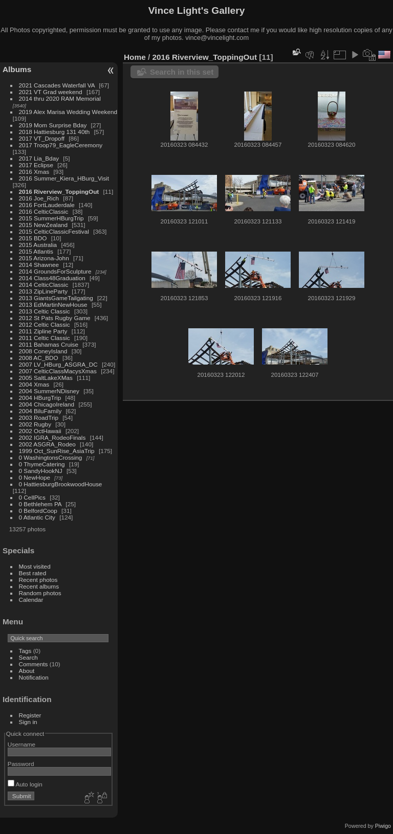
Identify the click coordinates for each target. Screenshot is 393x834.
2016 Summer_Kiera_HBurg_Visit (64, 178)
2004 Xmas (34, 384)
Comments (33, 664)
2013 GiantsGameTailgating (56, 298)
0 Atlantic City (37, 517)
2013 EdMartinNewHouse (53, 304)
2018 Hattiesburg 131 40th (54, 131)
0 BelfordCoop (38, 510)
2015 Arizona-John (44, 258)
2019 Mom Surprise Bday (53, 125)
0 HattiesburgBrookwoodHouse (60, 484)
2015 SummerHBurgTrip (51, 218)
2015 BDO (33, 238)
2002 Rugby (35, 424)
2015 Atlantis (36, 251)
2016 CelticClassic (44, 211)
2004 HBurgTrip (40, 397)
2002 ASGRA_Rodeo (47, 444)
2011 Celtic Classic (44, 337)
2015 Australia (38, 244)
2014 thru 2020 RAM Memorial (60, 98)
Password (21, 763)
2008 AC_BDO (38, 357)
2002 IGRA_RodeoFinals (52, 437)
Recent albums (39, 586)
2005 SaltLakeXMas (46, 377)
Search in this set (181, 71)
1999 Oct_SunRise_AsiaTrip (57, 450)
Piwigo (383, 826)
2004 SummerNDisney (49, 391)
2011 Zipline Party (43, 331)
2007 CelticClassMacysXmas (58, 371)
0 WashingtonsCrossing (50, 457)
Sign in (28, 721)
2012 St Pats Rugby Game (55, 317)
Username (21, 744)
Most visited (35, 566)
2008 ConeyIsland (43, 351)
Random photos (40, 593)
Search (28, 657)
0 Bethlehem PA (40, 504)
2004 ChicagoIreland (47, 404)
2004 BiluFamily (40, 411)
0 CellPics (32, 497)
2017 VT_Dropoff (41, 138)
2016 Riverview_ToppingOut (59, 191)
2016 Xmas (34, 171)
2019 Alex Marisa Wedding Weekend (68, 111)
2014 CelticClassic (44, 284)
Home (135, 57)
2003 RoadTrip (38, 417)
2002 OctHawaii (40, 430)
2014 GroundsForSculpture (55, 271)
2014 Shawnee (39, 264)
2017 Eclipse (36, 165)
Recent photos (38, 579)
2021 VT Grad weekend (50, 91)
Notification (34, 677)
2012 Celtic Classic (44, 324)
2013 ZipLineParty (43, 291)
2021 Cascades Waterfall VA (57, 85)
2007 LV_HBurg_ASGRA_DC (58, 364)
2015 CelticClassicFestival (54, 231)
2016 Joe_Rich (39, 198)
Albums (17, 69)
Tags (25, 650)
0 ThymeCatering (42, 464)
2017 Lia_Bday (39, 158)
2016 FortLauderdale (47, 204)
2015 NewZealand (43, 224)
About (27, 670)
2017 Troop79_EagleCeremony (61, 145)
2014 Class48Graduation (52, 278)
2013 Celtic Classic (44, 311)
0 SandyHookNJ (40, 470)
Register (30, 715)
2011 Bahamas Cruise (48, 344)
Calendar (31, 599)
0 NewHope (34, 477)
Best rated (33, 573)
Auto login (25, 784)
